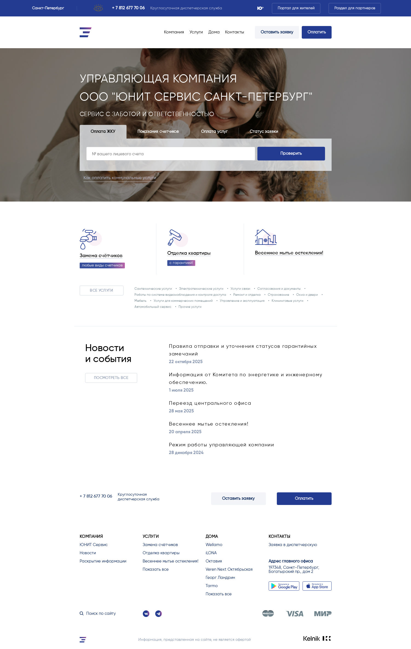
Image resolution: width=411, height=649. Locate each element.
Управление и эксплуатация (242, 301)
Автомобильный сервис (152, 307)
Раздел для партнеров (354, 8)
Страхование (278, 295)
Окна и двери (307, 295)
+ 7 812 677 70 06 (128, 8)
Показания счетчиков (158, 132)
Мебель (140, 301)
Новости (88, 553)
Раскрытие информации (103, 561)
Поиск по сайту (98, 613)
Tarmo (212, 586)
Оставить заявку (277, 32)
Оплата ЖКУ (103, 132)
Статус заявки (264, 132)
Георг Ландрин (220, 578)
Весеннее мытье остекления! (289, 253)
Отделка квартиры (189, 253)
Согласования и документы (279, 289)
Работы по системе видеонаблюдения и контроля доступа (180, 295)
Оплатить (316, 32)
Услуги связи (240, 289)
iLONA (211, 553)
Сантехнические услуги (153, 289)
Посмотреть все (111, 378)
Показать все (156, 569)
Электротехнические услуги (201, 289)
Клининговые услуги (287, 301)
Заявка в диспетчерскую (293, 545)
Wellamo (214, 545)
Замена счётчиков (101, 255)
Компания (174, 32)
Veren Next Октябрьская (229, 569)
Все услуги (101, 290)
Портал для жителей (296, 8)
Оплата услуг (214, 132)
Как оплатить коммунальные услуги (123, 177)
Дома (214, 32)
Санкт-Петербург (50, 8)
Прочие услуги (190, 307)
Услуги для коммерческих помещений (183, 301)
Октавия (214, 561)
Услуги (196, 32)
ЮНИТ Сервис (94, 545)
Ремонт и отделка (247, 295)
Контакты (234, 32)
